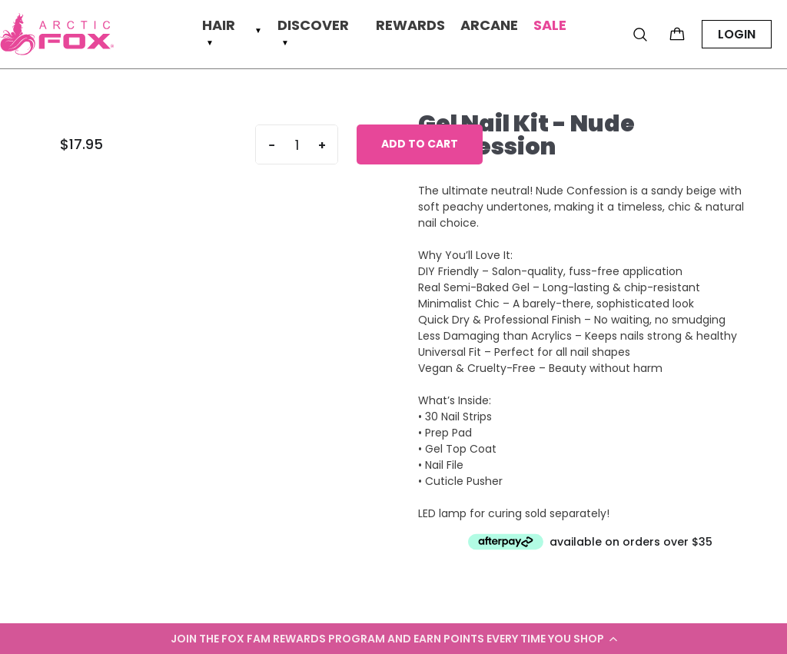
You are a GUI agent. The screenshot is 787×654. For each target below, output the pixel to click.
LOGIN (736, 34)
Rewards (410, 26)
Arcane (489, 26)
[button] (393, 638)
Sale (549, 26)
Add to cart (419, 143)
